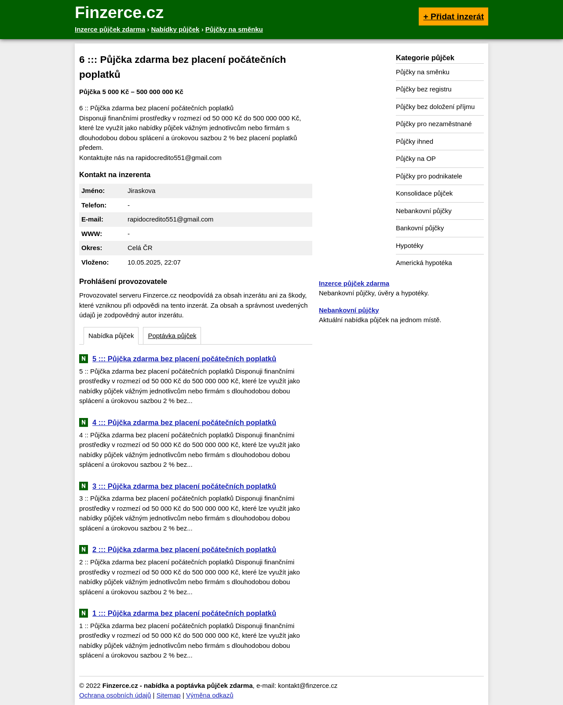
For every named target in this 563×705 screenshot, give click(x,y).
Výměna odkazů (210, 695)
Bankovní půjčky (420, 228)
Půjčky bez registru (424, 89)
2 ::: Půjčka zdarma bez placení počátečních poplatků (184, 549)
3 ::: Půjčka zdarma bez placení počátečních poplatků (184, 486)
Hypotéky (410, 245)
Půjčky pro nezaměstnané (434, 123)
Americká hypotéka (424, 262)
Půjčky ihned (414, 141)
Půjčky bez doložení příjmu (435, 106)
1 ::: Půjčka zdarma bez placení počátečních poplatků (184, 613)
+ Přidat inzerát (453, 16)
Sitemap (169, 695)
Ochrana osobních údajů (115, 695)
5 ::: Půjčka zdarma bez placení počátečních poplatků (184, 359)
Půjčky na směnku (423, 72)
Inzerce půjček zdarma (354, 283)
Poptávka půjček (172, 335)
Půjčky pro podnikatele (429, 176)
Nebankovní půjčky (424, 210)
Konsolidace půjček (424, 193)
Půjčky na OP (416, 158)
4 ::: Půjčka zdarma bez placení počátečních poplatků (184, 422)
